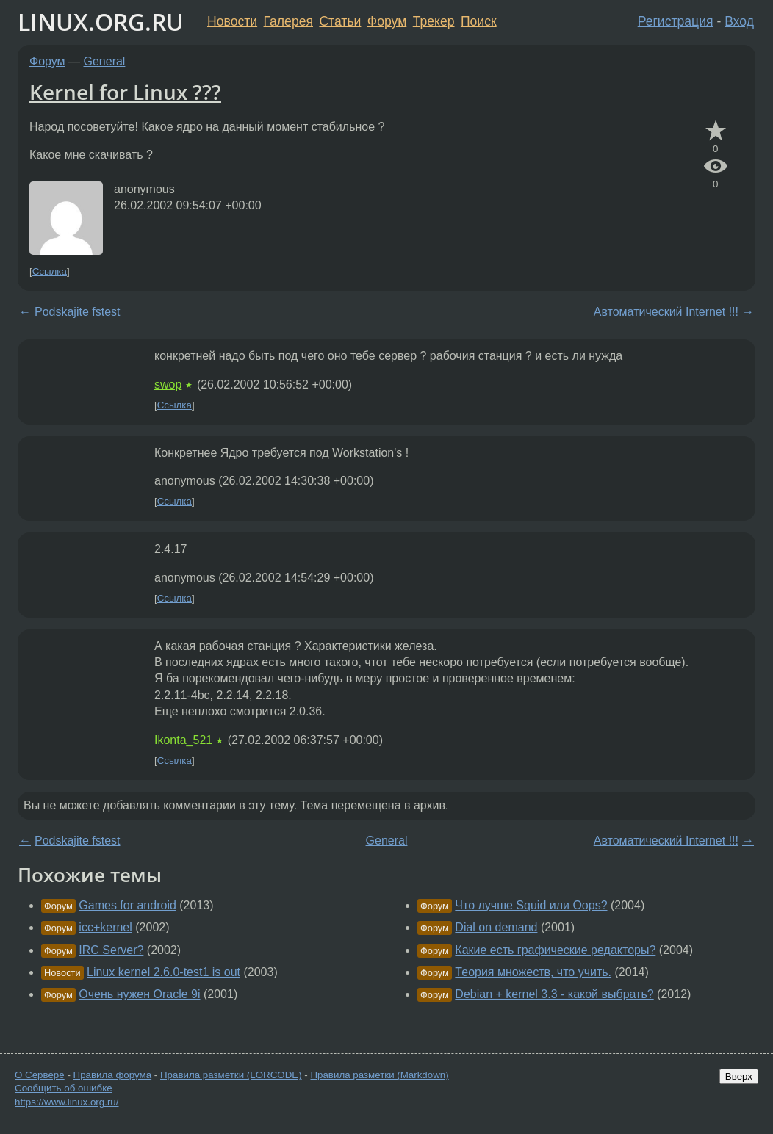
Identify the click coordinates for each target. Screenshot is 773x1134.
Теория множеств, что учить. (533, 972)
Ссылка (49, 271)
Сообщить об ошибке (63, 1088)
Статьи (340, 21)
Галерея (288, 21)
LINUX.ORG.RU (101, 21)
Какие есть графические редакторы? (555, 950)
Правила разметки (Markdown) (379, 1074)
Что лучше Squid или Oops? (531, 905)
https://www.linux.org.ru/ (66, 1102)
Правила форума (112, 1074)
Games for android (127, 905)
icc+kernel (105, 927)
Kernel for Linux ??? (125, 92)
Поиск (479, 21)
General (105, 61)
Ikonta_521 (183, 740)
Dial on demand (496, 927)
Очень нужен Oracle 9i (139, 994)
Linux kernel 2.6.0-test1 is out (163, 972)
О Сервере (40, 1074)
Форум (386, 21)
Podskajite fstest (78, 312)
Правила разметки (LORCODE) (231, 1074)
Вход (739, 21)
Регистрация (675, 21)
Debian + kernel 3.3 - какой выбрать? (554, 994)
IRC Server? (111, 950)
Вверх (738, 1076)
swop (167, 384)
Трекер (434, 21)
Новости (232, 21)
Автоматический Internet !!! (666, 312)
